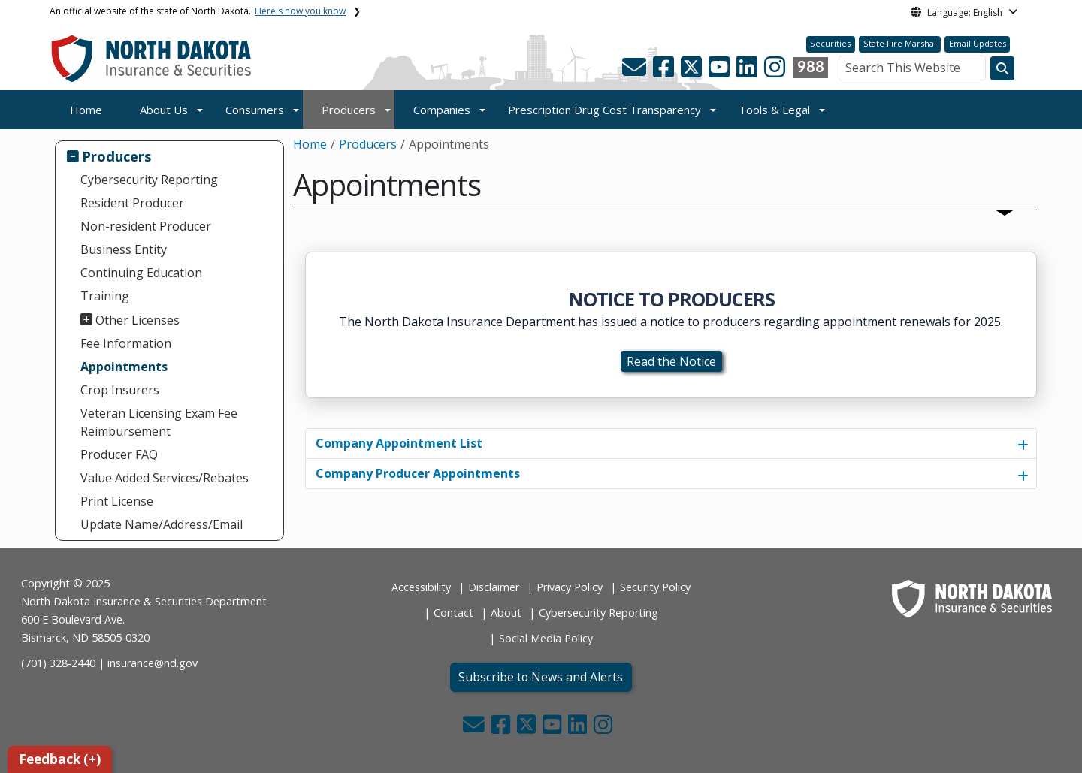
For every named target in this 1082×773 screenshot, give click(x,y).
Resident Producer (132, 203)
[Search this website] (1002, 68)
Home (86, 109)
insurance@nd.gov (152, 663)
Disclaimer (493, 587)
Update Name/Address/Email (161, 524)
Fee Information (125, 343)
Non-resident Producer (145, 226)
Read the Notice (671, 361)
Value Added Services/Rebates (164, 478)
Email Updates (977, 43)
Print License (116, 501)
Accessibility (421, 587)
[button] (635, 71)
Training (104, 296)
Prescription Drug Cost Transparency (604, 109)
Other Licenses (137, 320)
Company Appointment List (399, 443)
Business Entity (123, 249)
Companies (441, 109)
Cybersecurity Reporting (149, 179)
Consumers (254, 109)
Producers (349, 109)
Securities (830, 43)
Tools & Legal (774, 109)
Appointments (124, 366)
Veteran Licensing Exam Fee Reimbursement (158, 422)
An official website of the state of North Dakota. (198, 11)
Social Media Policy (546, 638)
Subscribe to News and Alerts (540, 677)
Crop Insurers (119, 390)
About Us (164, 109)
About (506, 612)
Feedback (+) (60, 759)
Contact (453, 612)
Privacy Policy (569, 587)
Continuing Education (141, 272)
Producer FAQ (119, 454)
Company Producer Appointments (418, 473)
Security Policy (655, 587)
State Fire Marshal (899, 43)
